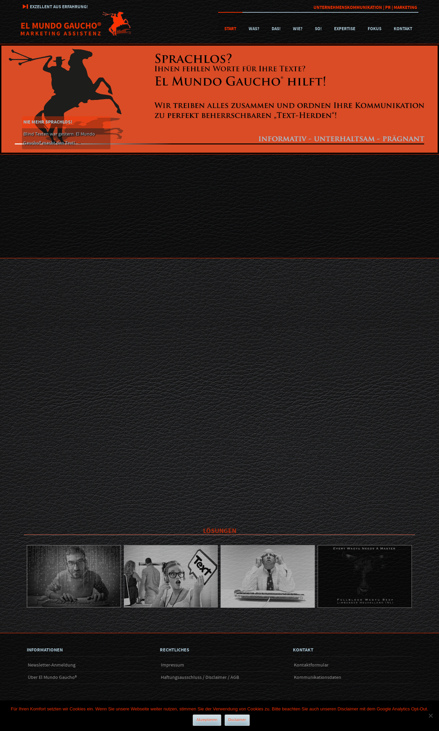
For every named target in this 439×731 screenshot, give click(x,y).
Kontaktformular (311, 665)
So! (318, 29)
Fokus (374, 29)
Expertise (344, 29)
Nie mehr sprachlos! (47, 122)
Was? (254, 29)
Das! (276, 29)
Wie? (297, 29)
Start (230, 29)
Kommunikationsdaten (317, 677)
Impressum (172, 665)
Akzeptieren (207, 719)
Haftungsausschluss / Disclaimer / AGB (200, 677)
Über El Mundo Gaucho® (52, 677)
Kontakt (403, 29)
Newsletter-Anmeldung (51, 665)
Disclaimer (237, 719)
